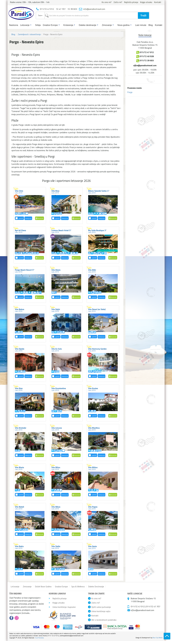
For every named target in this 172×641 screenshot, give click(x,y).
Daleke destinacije (88, 25)
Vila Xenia (92, 547)
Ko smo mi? (107, 2)
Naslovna (13, 25)
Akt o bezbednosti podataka (103, 619)
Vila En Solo (56, 349)
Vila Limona (56, 428)
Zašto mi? (118, 2)
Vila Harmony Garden (97, 349)
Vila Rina (55, 191)
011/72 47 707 (153, 606)
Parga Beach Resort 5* (24, 270)
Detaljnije (28, 218)
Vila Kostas (93, 389)
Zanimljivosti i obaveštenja (29, 34)
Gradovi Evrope (51, 25)
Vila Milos (55, 468)
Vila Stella (55, 547)
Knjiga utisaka (146, 2)
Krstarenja (69, 25)
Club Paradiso (39, 638)
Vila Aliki (92, 270)
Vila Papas (92, 507)
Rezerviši (39, 218)
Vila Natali (19, 507)
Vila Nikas (55, 507)
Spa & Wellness (78, 586)
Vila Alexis (55, 270)
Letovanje (25, 25)
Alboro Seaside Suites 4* (98, 191)
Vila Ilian (19, 389)
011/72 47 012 (138, 606)
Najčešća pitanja (131, 2)
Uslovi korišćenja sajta (100, 611)
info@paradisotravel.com (94, 9)
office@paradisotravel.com (145, 65)
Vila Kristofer (20, 428)
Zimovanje (108, 25)
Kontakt (157, 2)
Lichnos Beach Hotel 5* (61, 231)
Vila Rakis (19, 547)
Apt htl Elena (20, 231)
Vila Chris (19, 191)
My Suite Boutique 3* (97, 231)
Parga (129, 92)
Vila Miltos (93, 468)
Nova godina (124, 25)
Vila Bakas (19, 310)
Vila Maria (19, 468)
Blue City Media (158, 637)
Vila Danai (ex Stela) (97, 310)
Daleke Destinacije (96, 586)
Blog (150, 25)
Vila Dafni (55, 310)
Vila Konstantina (58, 389)
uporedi (20, 218)
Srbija (38, 25)
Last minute (140, 25)
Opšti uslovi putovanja (101, 606)
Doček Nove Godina (43, 586)
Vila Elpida (19, 349)
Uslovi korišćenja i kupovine (62, 606)
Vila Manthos (94, 428)
